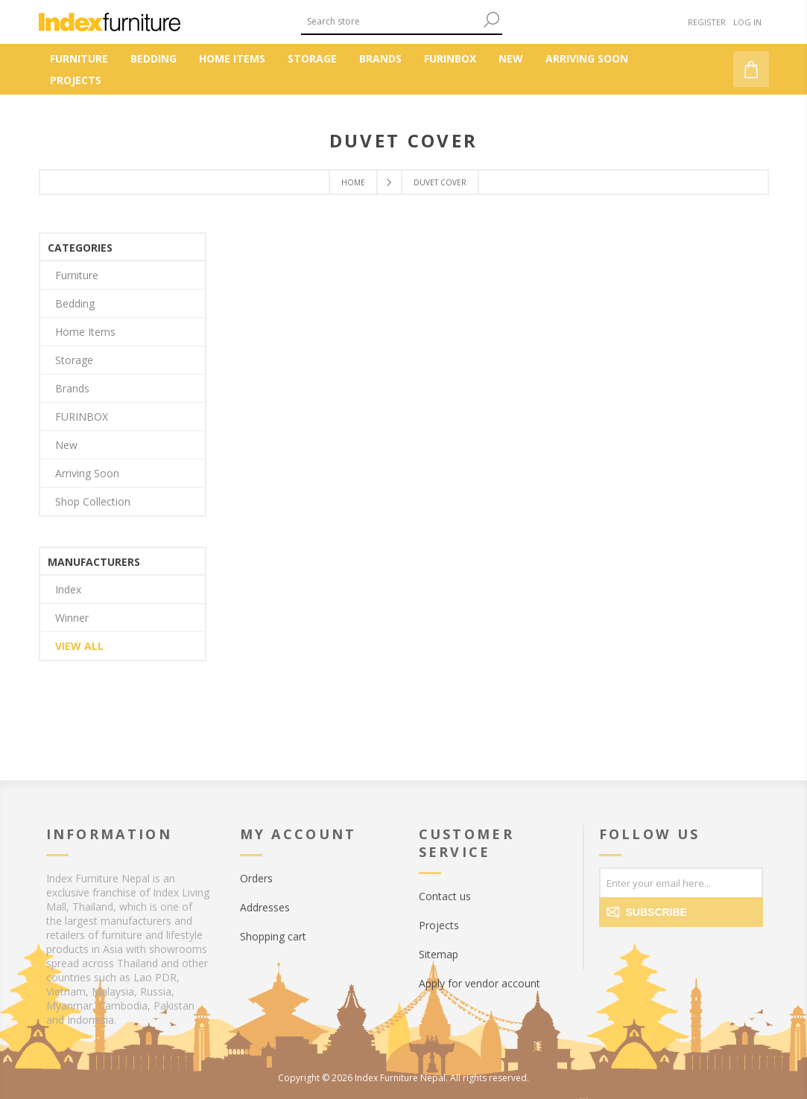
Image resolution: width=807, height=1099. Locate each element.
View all (79, 646)
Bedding (75, 303)
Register (707, 22)
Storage (74, 360)
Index (68, 589)
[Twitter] (644, 950)
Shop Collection (92, 501)
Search (491, 20)
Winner (72, 618)
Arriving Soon (87, 473)
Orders (256, 878)
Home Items (85, 332)
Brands (72, 388)
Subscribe (656, 912)
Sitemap (438, 954)
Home (353, 182)
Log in (747, 22)
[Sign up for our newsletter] (681, 882)
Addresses (265, 907)
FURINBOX (81, 417)
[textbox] (390, 21)
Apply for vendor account (479, 983)
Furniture (76, 275)
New (66, 445)
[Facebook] (614, 950)
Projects (439, 925)
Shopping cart (273, 936)
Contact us (445, 896)
